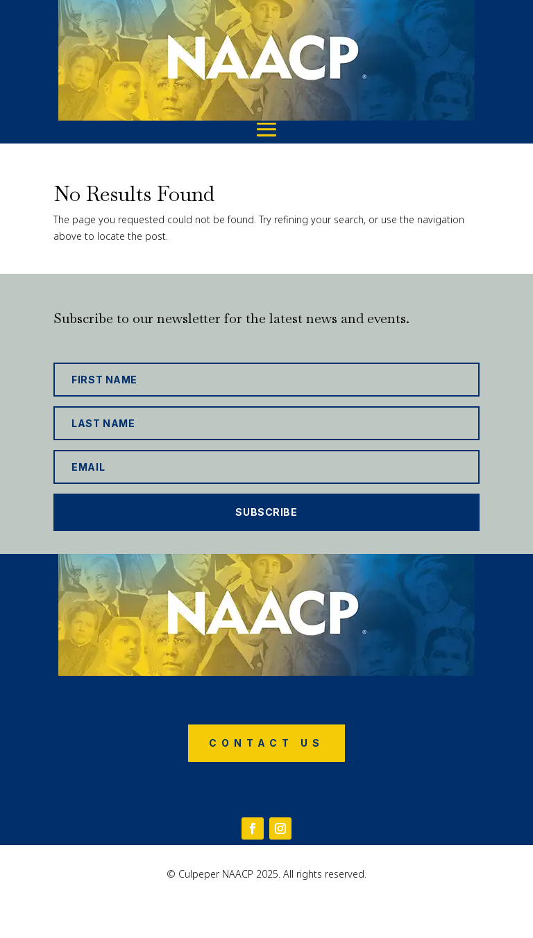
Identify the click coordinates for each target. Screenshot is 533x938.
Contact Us (266, 743)
